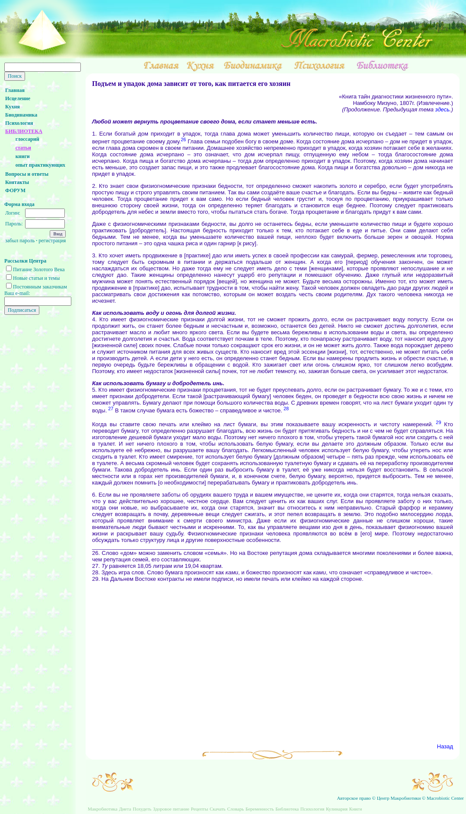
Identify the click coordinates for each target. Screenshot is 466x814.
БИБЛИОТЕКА (23, 131)
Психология (19, 123)
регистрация (52, 241)
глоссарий (27, 139)
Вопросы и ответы (26, 174)
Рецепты (199, 808)
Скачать (218, 808)
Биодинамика (21, 115)
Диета (125, 808)
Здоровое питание (171, 808)
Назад (445, 746)
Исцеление (17, 98)
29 (437, 422)
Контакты (17, 182)
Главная (15, 90)
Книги (355, 808)
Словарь (235, 808)
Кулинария (337, 808)
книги (23, 156)
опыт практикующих (40, 165)
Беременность (260, 808)
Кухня (12, 107)
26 (183, 139)
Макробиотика (103, 808)
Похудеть (142, 808)
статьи (23, 148)
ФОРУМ (15, 190)
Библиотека (287, 808)
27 (110, 408)
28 (285, 408)
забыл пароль (20, 241)
